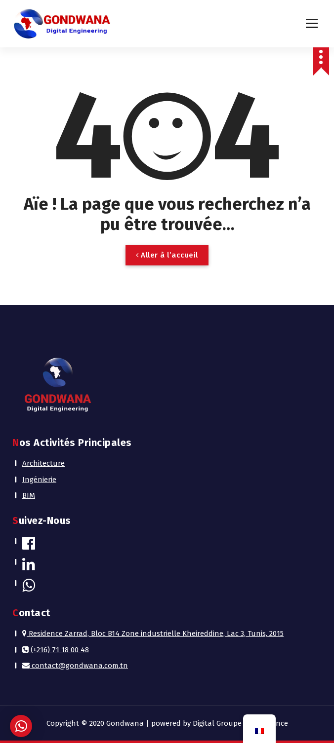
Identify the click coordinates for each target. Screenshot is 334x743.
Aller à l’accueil (167, 255)
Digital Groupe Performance (240, 723)
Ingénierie (39, 479)
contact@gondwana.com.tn (75, 665)
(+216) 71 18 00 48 (55, 649)
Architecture (43, 463)
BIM (28, 495)
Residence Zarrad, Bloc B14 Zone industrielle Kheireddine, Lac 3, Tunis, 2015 (153, 633)
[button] (21, 726)
